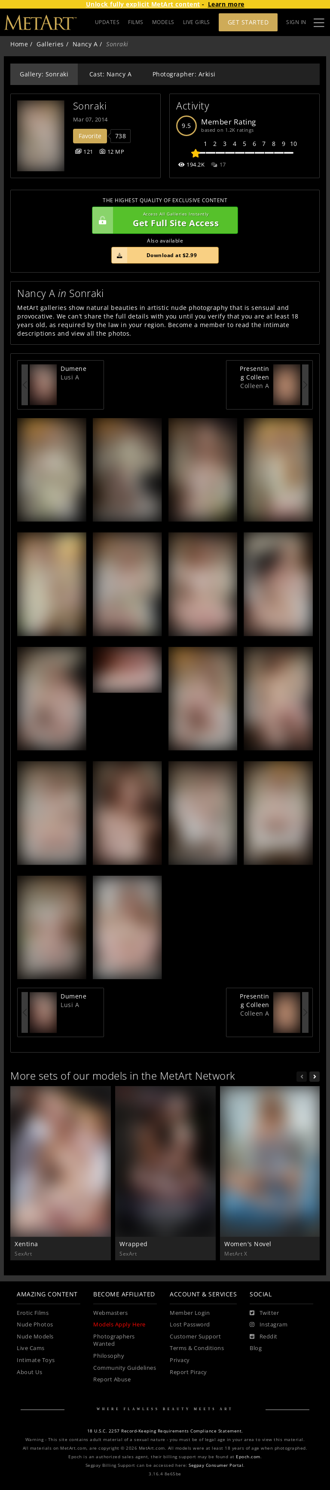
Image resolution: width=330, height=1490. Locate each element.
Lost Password (190, 1324)
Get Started (248, 22)
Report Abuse (112, 1379)
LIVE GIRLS (196, 22)
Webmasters (110, 1313)
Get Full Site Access (162, 220)
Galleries (50, 44)
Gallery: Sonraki (44, 74)
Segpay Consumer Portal (216, 1465)
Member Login (190, 1313)
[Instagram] (268, 1325)
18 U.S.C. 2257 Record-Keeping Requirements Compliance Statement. (165, 1431)
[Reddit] (264, 1337)
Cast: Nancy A (110, 74)
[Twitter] (264, 1313)
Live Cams (31, 1348)
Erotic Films (33, 1313)
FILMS (136, 22)
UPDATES (107, 22)
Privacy (180, 1360)
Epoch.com (248, 1457)
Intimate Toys (36, 1360)
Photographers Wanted (114, 1340)
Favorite (90, 136)
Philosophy (108, 1356)
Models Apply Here (119, 1324)
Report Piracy (188, 1372)
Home (19, 44)
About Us (29, 1372)
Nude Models (35, 1336)
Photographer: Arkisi (184, 74)
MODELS (163, 22)
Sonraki (90, 105)
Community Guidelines (124, 1368)
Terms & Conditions (197, 1348)
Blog (256, 1348)
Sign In (296, 22)
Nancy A (85, 44)
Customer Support (195, 1336)
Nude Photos (35, 1324)
